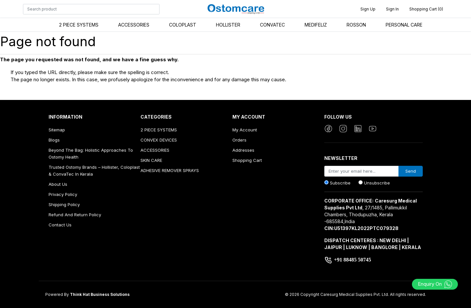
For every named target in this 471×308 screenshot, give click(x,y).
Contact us (60, 224)
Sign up (367, 9)
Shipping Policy (64, 204)
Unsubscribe (377, 182)
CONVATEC (272, 25)
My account (244, 129)
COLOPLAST (182, 25)
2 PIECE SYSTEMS (78, 25)
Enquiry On (435, 284)
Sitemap (57, 129)
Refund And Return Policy (75, 214)
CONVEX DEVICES (158, 140)
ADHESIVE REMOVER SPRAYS (169, 170)
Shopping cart (247, 160)
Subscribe (340, 182)
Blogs (54, 140)
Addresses (243, 150)
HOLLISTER (228, 25)
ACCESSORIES (133, 25)
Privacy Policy (63, 194)
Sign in (392, 9)
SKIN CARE (151, 160)
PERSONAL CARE (404, 25)
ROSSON (356, 25)
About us (58, 184)
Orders (239, 140)
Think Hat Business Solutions (100, 294)
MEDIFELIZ (316, 25)
